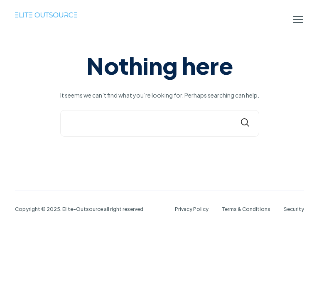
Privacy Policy (192, 209)
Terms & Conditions (246, 209)
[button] (298, 19)
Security (294, 209)
